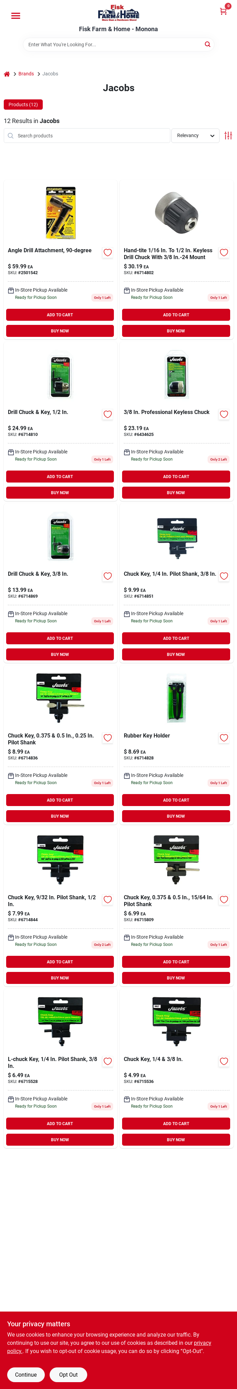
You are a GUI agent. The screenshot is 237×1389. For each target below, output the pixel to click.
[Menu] (15, 15)
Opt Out (68, 1375)
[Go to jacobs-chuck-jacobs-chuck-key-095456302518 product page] (61, 745)
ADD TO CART (60, 315)
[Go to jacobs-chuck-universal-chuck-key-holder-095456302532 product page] (177, 745)
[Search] (208, 44)
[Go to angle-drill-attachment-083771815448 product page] (61, 259)
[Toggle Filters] (228, 135)
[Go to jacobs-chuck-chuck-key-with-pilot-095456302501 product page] (61, 906)
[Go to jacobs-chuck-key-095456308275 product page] (177, 1068)
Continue (26, 1375)
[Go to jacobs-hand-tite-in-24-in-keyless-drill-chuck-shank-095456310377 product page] (177, 259)
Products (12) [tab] (23, 104)
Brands (26, 73)
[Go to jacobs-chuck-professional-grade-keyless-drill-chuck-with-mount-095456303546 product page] (177, 421)
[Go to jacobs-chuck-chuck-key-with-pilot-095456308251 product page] (177, 906)
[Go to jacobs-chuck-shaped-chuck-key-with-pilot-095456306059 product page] (61, 1068)
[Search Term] (118, 44)
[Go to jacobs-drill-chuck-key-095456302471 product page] (61, 583)
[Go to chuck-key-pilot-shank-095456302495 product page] (177, 583)
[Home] (7, 73)
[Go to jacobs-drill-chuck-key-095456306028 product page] (61, 421)
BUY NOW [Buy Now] (60, 331)
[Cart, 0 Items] (223, 11)
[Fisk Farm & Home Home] (118, 13)
